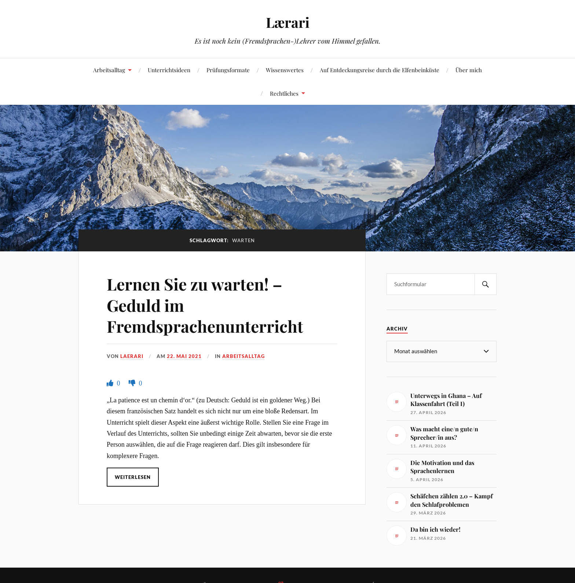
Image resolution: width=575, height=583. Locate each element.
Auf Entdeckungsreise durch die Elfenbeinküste (379, 70)
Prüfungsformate (228, 70)
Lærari (288, 22)
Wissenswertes (285, 70)
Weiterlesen (133, 477)
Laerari (131, 356)
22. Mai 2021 (184, 356)
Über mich (468, 70)
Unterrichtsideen (169, 70)
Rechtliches (284, 93)
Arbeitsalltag (109, 70)
